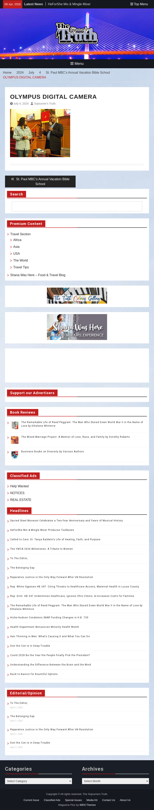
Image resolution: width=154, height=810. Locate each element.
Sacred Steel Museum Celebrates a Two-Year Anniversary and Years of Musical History (66, 520)
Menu (77, 64)
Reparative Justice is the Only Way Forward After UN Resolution (51, 577)
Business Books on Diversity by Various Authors (52, 451)
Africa (17, 240)
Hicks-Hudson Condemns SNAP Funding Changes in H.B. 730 (49, 617)
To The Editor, (19, 558)
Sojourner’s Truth (45, 103)
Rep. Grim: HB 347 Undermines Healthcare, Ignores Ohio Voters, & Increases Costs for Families (72, 596)
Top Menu (139, 4)
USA (16, 253)
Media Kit (92, 800)
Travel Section (20, 234)
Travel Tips (21, 267)
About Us (125, 800)
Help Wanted (19, 486)
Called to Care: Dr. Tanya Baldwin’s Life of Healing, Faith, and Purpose (55, 539)
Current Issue (31, 800)
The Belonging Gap (22, 567)
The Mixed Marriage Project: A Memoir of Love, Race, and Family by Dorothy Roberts (75, 437)
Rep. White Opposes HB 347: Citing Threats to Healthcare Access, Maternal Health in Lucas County (74, 586)
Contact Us (108, 800)
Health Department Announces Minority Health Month (44, 627)
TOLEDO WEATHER (77, 365)
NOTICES (17, 493)
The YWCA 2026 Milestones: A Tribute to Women (41, 548)
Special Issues (73, 800)
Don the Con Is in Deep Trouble (30, 645)
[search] (73, 206)
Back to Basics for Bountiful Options (34, 674)
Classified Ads (52, 800)
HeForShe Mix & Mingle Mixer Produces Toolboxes (42, 530)
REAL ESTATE (20, 500)
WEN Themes (88, 804)
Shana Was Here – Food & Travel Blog (37, 275)
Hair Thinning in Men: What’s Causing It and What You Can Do (50, 636)
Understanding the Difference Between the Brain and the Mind (50, 664)
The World (20, 260)
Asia (16, 246)
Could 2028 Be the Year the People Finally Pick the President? (50, 655)
